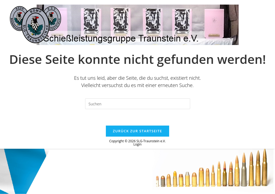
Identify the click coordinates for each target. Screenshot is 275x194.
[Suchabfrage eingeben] (137, 103)
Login (137, 144)
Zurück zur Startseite (137, 131)
